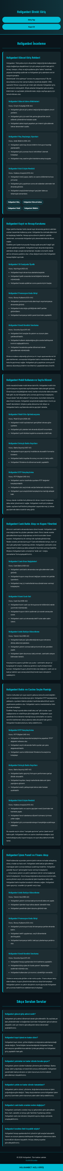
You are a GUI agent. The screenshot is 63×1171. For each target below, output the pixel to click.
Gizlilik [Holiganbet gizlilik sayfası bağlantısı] (28, 1160)
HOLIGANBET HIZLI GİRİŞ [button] (31, 1167)
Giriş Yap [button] (31, 20)
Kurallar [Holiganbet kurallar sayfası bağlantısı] (34, 1160)
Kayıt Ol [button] (31, 27)
